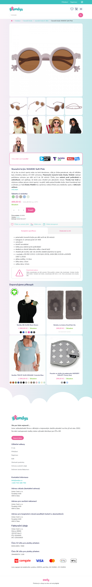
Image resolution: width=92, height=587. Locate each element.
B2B (12, 459)
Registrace (73, 2)
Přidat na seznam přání (20, 224)
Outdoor (18, 21)
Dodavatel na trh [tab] (65, 231)
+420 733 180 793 (18, 483)
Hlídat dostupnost (50, 224)
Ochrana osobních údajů (19, 466)
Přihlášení (65, 2)
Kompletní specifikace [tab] (28, 231)
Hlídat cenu (36, 224)
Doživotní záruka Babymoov (20, 470)
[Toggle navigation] (81, 9)
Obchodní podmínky (17, 462)
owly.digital (55, 583)
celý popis (14, 190)
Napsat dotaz (17, 438)
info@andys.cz (16, 480)
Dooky (18, 217)
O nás (13, 448)
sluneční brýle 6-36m (42, 21)
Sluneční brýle (27, 21)
